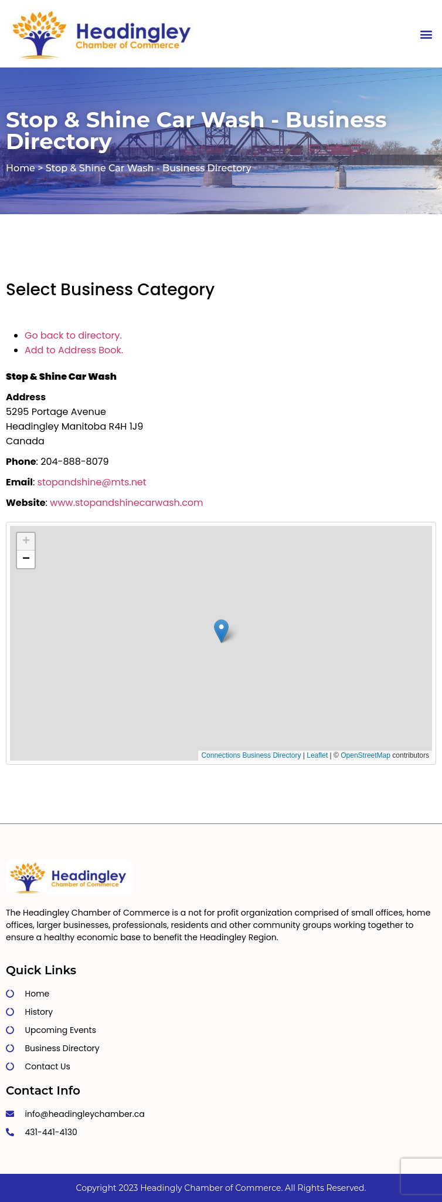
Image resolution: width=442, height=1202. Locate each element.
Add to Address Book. (74, 350)
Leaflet (317, 755)
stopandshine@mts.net (92, 482)
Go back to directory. (73, 335)
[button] (426, 33)
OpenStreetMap (365, 755)
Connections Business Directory (251, 755)
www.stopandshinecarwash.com (126, 502)
